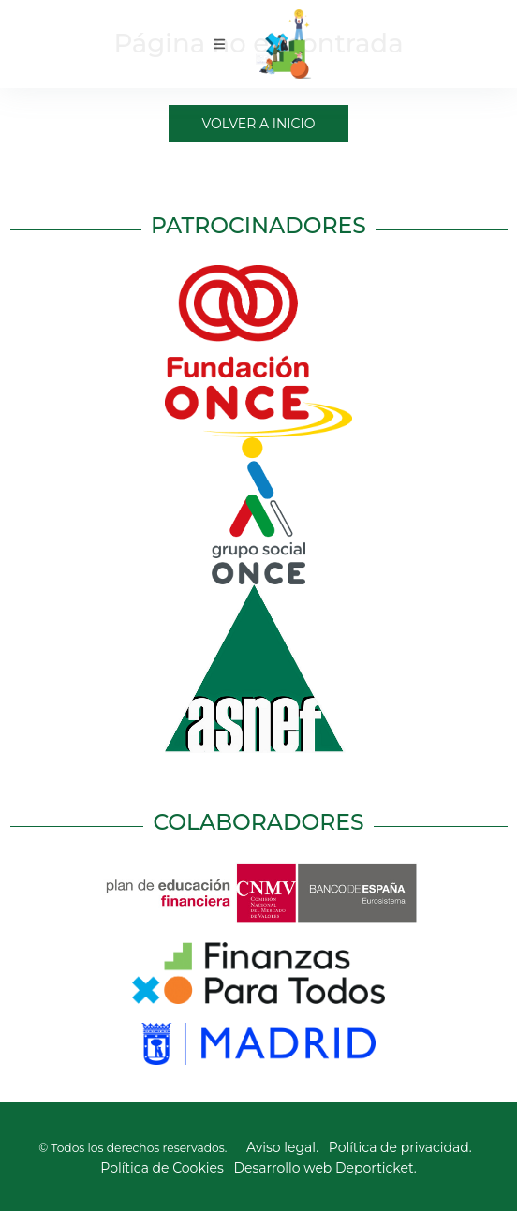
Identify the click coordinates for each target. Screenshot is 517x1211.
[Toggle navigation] (220, 44)
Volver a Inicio (259, 123)
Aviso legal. (282, 1147)
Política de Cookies (162, 1167)
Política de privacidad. (400, 1147)
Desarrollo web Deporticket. (325, 1167)
